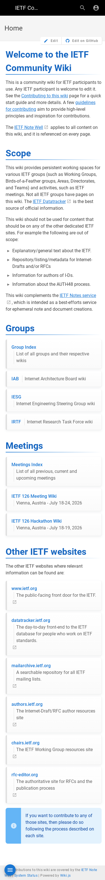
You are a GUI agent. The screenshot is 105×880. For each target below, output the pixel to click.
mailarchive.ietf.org (54, 673)
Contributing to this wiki (44, 95)
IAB (48, 379)
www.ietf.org (53, 592)
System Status (26, 875)
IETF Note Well (28, 127)
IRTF (52, 422)
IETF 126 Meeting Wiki (46, 500)
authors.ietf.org (54, 711)
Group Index (54, 354)
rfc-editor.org (54, 782)
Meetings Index (54, 472)
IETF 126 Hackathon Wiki (46, 524)
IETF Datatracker (49, 201)
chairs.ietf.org (52, 746)
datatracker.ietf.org (54, 631)
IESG (53, 400)
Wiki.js (65, 875)
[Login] (96, 8)
